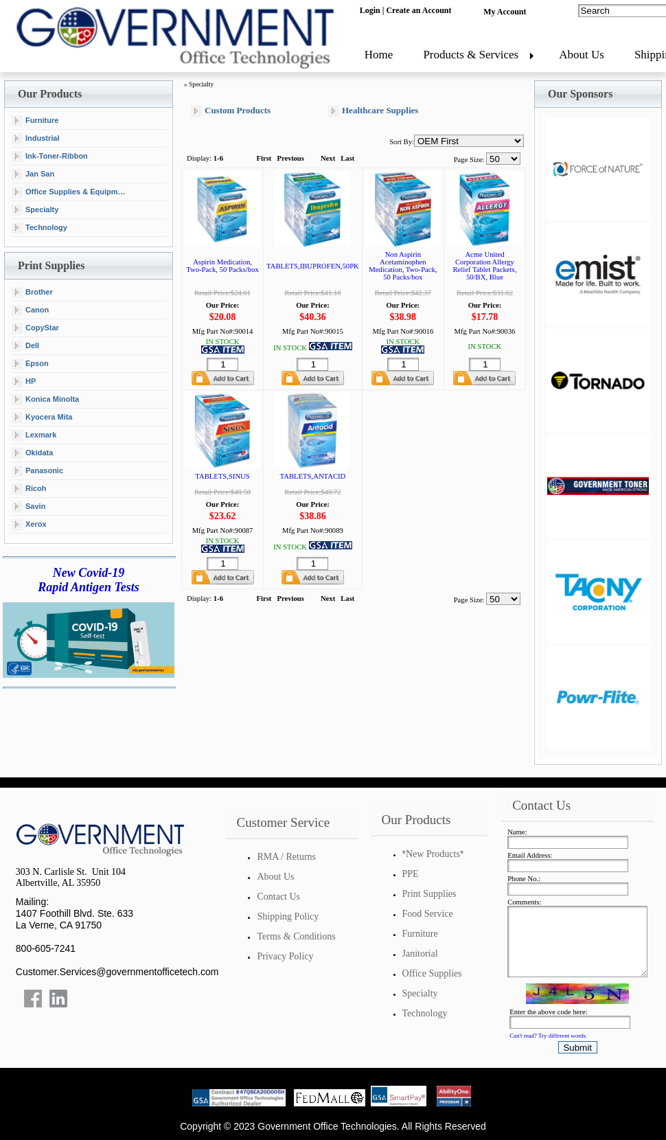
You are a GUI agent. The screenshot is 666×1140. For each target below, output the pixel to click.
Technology (39, 228)
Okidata (32, 453)
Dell (25, 346)
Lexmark (34, 435)
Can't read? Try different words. (548, 1035)
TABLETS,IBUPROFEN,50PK (312, 266)
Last (347, 158)
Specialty (35, 210)
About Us (581, 54)
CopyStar (35, 328)
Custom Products (231, 111)
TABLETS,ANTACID (313, 476)
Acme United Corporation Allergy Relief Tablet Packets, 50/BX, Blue (485, 266)
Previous (290, 158)
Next (328, 158)
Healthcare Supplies (373, 111)
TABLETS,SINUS (222, 476)
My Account (504, 11)
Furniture (35, 120)
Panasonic (37, 471)
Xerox (29, 524)
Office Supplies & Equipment (70, 192)
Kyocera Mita (42, 417)
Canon (30, 310)
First (264, 158)
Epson (30, 363)
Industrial (36, 138)
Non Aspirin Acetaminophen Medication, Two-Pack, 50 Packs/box (403, 266)
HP (24, 381)
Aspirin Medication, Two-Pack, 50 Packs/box (222, 265)
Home (379, 54)
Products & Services (470, 54)
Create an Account (418, 10)
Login (370, 10)
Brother (32, 292)
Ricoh (29, 488)
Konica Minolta (45, 399)
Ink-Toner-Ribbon (50, 156)
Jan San (33, 174)
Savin (28, 506)
